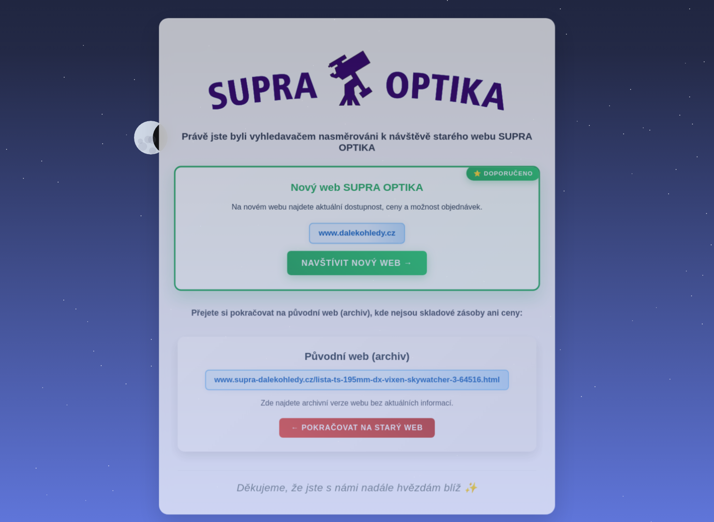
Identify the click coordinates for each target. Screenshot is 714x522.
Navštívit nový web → (357, 269)
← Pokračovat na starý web (356, 433)
